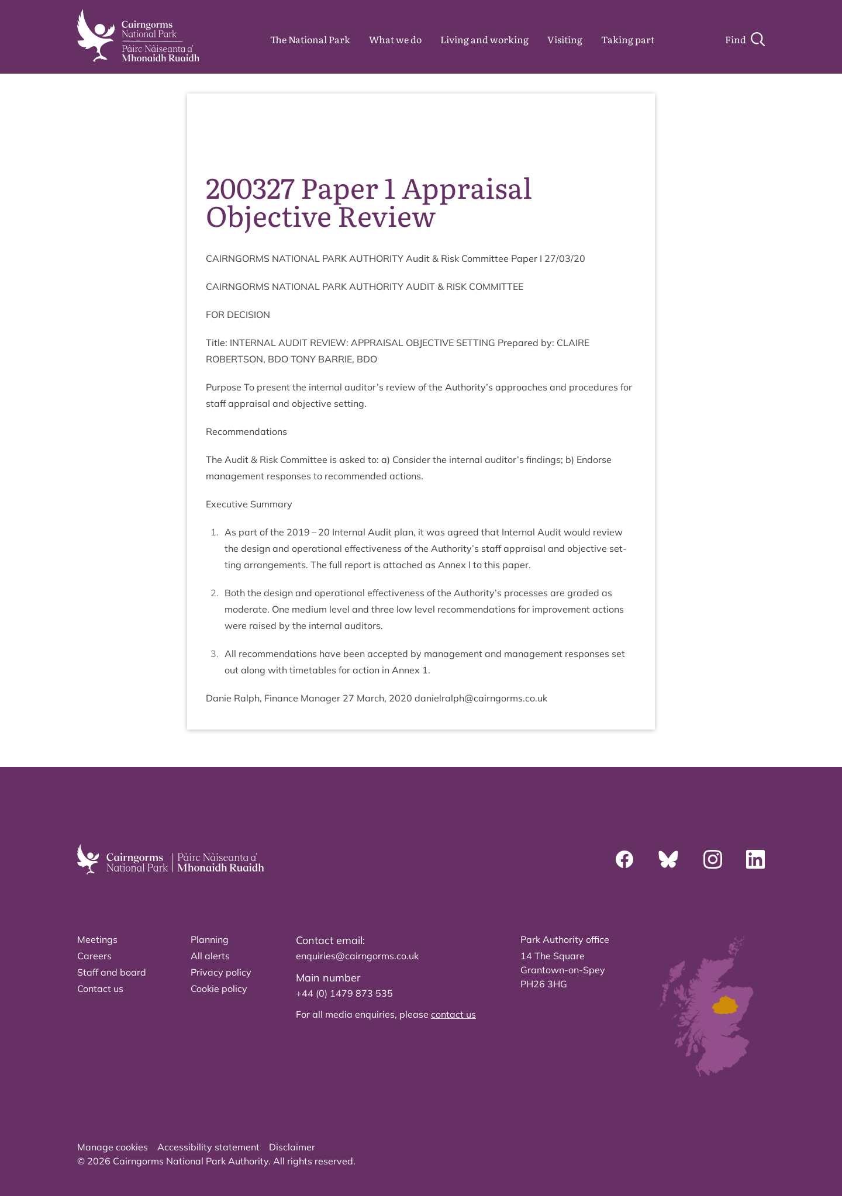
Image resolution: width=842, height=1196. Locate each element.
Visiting (564, 39)
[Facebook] (624, 859)
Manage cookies (112, 1147)
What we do (395, 39)
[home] (138, 35)
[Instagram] (712, 859)
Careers (94, 956)
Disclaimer (292, 1147)
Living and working (484, 39)
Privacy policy (221, 972)
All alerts (210, 956)
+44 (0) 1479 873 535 (344, 993)
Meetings (97, 939)
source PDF (600, 128)
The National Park (310, 39)
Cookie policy (219, 988)
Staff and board (111, 972)
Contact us (100, 988)
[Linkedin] (755, 859)
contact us (453, 1014)
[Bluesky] (668, 859)
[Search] (745, 39)
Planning (210, 939)
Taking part (627, 39)
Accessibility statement (208, 1147)
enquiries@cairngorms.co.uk (357, 956)
